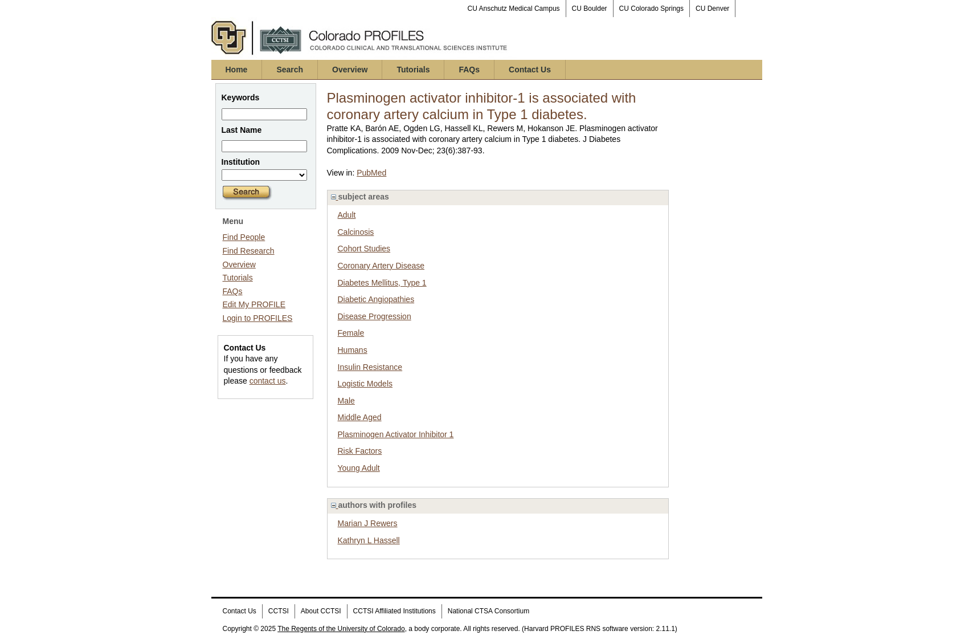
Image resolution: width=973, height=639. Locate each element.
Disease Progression (374, 316)
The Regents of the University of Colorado (340, 629)
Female (351, 332)
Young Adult (359, 468)
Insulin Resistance (370, 367)
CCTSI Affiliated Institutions (394, 611)
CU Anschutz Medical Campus (514, 9)
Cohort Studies (364, 248)
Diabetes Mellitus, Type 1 (382, 282)
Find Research (249, 250)
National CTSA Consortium (488, 611)
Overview (349, 69)
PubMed (371, 172)
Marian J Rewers (368, 523)
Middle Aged (360, 417)
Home (237, 69)
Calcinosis (356, 232)
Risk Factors (360, 450)
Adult (347, 214)
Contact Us (530, 69)
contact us (268, 380)
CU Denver (712, 9)
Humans (352, 350)
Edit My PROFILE (254, 304)
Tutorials (413, 69)
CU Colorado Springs (651, 9)
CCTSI (278, 611)
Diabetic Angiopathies (376, 299)
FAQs (469, 69)
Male (346, 400)
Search (289, 69)
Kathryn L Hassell (369, 540)
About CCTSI (321, 611)
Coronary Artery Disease (381, 265)
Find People (244, 237)
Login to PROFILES (258, 318)
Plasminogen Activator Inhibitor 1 (396, 434)
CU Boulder (589, 9)
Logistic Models (365, 383)
